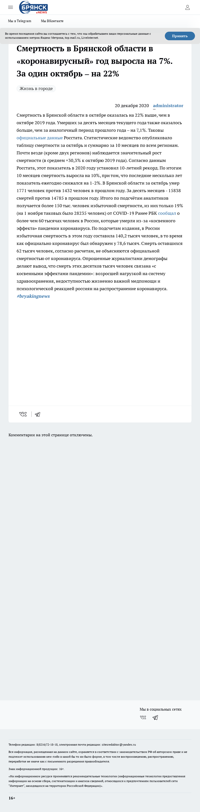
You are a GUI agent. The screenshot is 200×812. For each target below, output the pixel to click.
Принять (180, 36)
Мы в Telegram (19, 21)
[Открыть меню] (11, 7)
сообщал (167, 213)
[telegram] (39, 414)
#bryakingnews (33, 296)
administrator (168, 105)
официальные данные (40, 138)
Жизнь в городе (36, 88)
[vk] (23, 414)
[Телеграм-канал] (155, 717)
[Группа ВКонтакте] (143, 717)
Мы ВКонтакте (52, 21)
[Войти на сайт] (187, 7)
